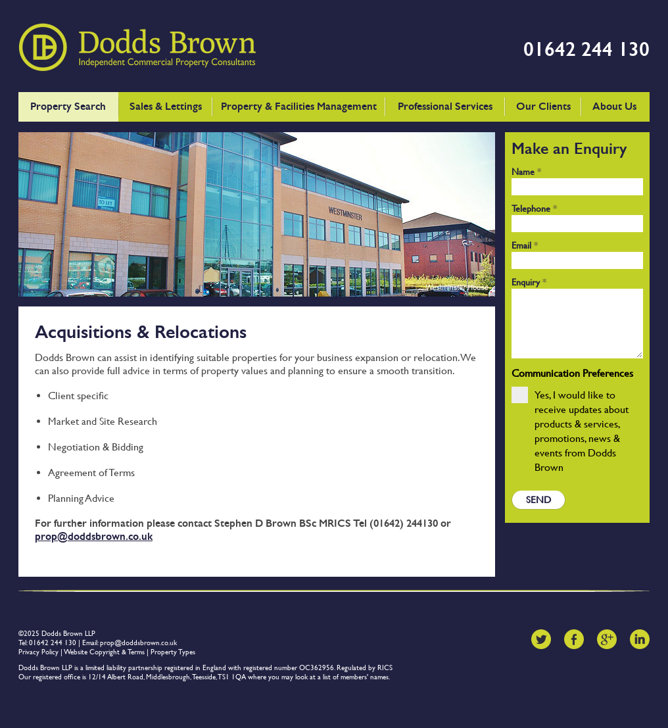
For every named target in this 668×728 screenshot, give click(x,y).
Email (525, 245)
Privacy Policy (38, 652)
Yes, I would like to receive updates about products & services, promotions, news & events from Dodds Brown (570, 430)
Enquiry (529, 282)
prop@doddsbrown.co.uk (94, 536)
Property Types (173, 652)
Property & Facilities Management (299, 106)
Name (526, 171)
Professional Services (445, 106)
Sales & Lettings (166, 106)
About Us (614, 106)
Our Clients (543, 106)
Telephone (534, 208)
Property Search (68, 106)
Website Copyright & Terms (104, 652)
